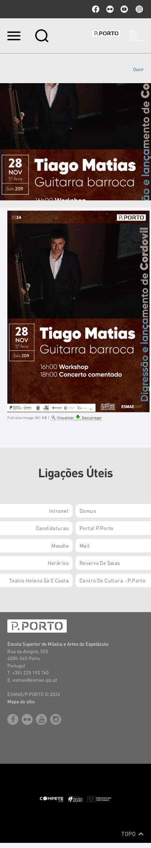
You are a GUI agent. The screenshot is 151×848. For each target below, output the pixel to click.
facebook (95, 9)
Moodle (60, 545)
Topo (132, 833)
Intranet (59, 510)
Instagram (138, 9)
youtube (124, 9)
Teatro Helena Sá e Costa (39, 580)
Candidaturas (52, 528)
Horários (58, 562)
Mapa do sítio (21, 701)
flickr (110, 9)
